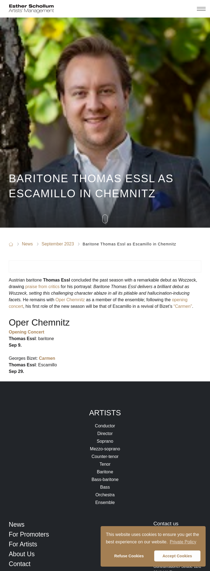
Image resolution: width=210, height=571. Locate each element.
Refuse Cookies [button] (129, 556)
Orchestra (105, 494)
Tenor (105, 464)
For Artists (23, 544)
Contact (19, 563)
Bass (105, 487)
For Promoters (29, 534)
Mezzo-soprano (105, 449)
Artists (105, 412)
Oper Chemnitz (70, 299)
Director (105, 433)
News (17, 524)
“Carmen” (183, 306)
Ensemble (105, 502)
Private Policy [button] (183, 542)
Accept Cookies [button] (177, 556)
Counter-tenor (105, 456)
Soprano (105, 441)
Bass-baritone (105, 479)
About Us (22, 554)
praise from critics (42, 286)
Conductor (105, 426)
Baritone (105, 471)
